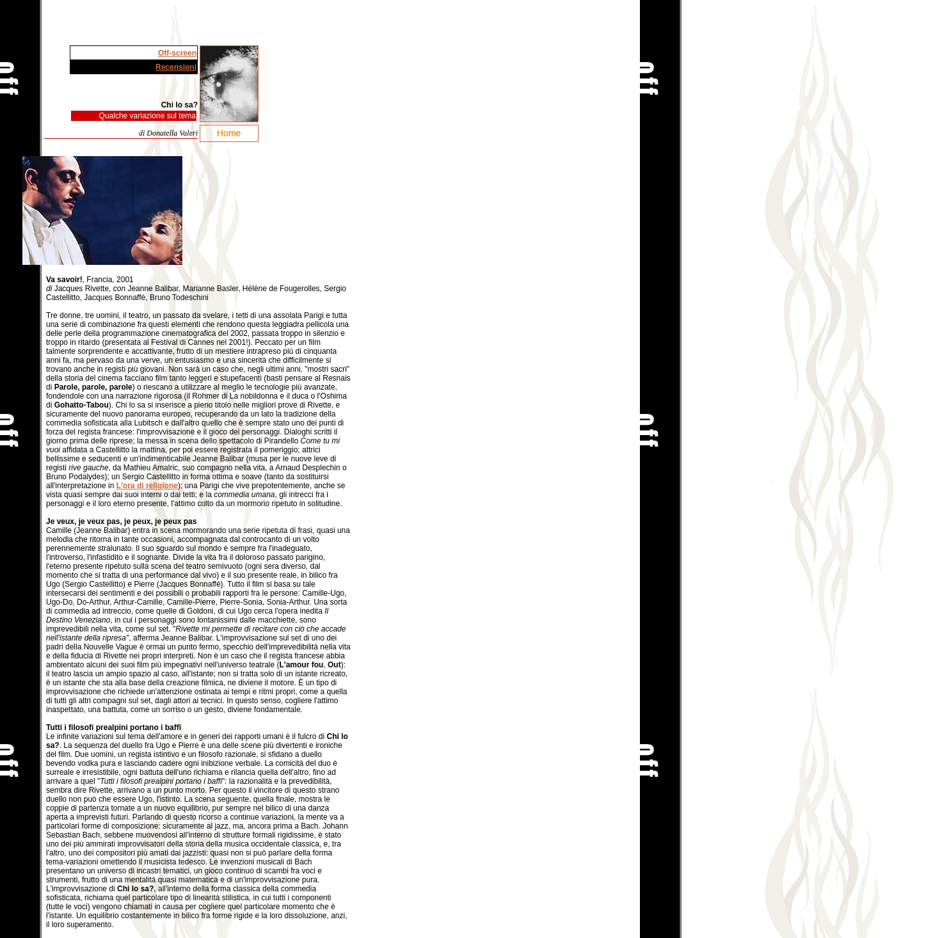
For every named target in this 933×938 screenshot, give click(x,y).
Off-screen (177, 53)
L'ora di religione (147, 485)
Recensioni (176, 67)
